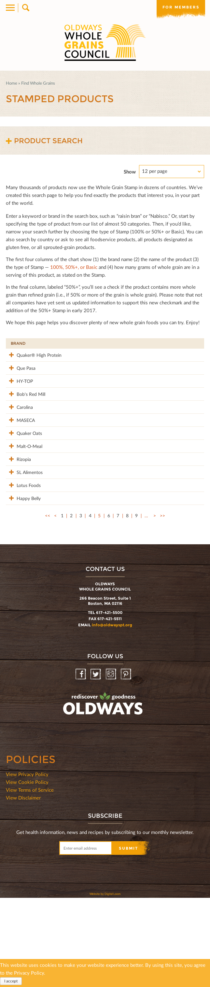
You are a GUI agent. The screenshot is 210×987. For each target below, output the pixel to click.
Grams (165, 343)
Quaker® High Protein (20, 362)
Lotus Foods (23, 560)
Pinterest (126, 763)
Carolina (19, 441)
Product (55, 343)
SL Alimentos (21, 544)
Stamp (139, 343)
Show (130, 171)
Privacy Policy (29, 973)
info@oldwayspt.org (112, 714)
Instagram (111, 763)
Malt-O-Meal (19, 504)
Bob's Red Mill (21, 425)
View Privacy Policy (27, 863)
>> (162, 604)
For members (180, 7)
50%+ (191, 343)
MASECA (20, 461)
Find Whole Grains (38, 83)
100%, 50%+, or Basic (73, 267)
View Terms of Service (30, 879)
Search (25, 7)
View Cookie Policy (27, 871)
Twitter (96, 763)
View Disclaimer (23, 887)
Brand (18, 343)
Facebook (81, 763)
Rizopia (18, 520)
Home (11, 83)
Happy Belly (23, 580)
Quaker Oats (18, 484)
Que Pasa (20, 381)
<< (47, 604)
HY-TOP (19, 401)
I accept (11, 981)
